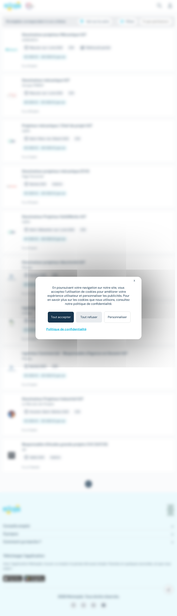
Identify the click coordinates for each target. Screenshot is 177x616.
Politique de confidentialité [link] (66, 329)
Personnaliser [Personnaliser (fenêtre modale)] (117, 317)
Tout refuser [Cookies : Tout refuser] (88, 317)
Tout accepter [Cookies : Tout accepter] (61, 317)
